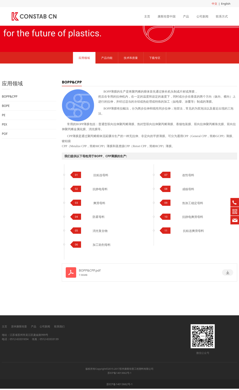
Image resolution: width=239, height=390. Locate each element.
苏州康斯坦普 (19, 327)
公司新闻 (202, 16)
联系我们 (59, 327)
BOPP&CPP (9, 122)
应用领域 (84, 83)
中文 (215, 3)
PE (3, 141)
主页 (147, 16)
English (225, 3)
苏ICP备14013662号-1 (119, 374)
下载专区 (154, 83)
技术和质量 (131, 83)
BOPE (6, 131)
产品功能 (106, 83)
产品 (186, 16)
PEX (4, 150)
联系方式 (222, 16)
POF (4, 159)
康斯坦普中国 (167, 16)
